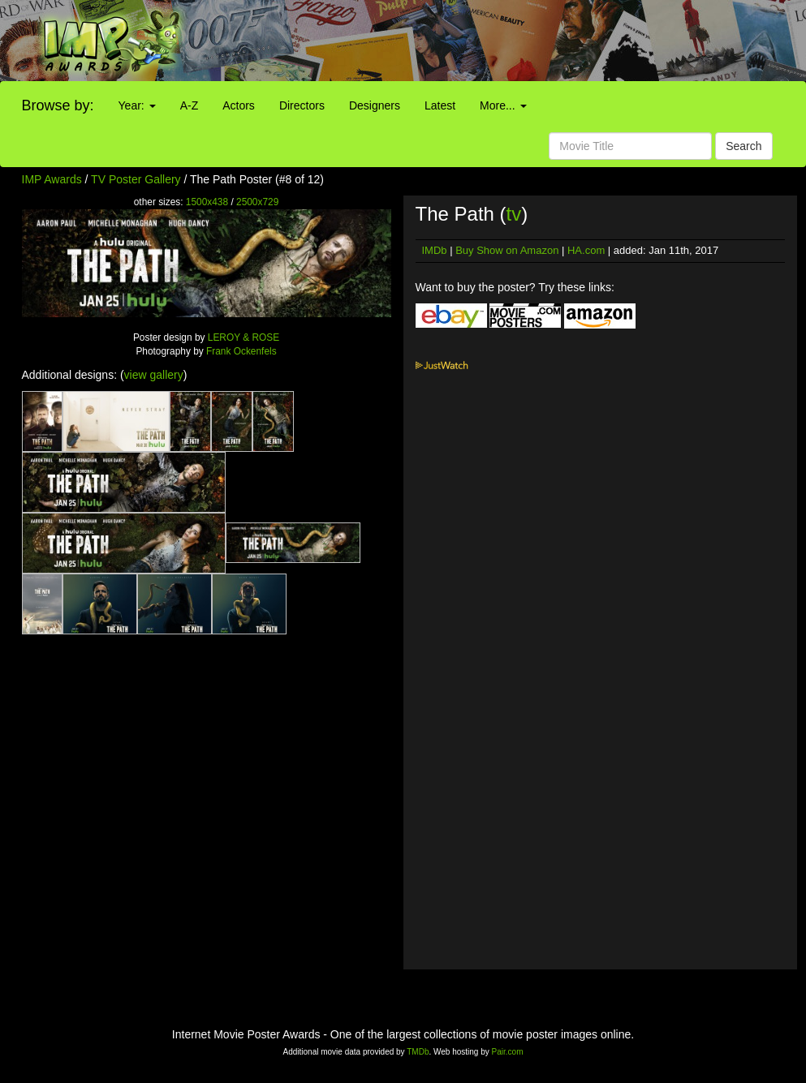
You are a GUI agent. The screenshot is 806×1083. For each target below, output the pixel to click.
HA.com (586, 250)
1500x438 (207, 202)
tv (514, 214)
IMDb (434, 250)
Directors (302, 105)
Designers (374, 105)
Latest (440, 105)
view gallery (153, 374)
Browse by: (58, 105)
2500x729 (257, 202)
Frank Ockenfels (241, 351)
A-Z (189, 105)
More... (503, 105)
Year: (137, 105)
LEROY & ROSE (243, 337)
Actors (238, 105)
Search (743, 146)
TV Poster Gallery (135, 179)
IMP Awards (52, 179)
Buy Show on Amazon (506, 250)
